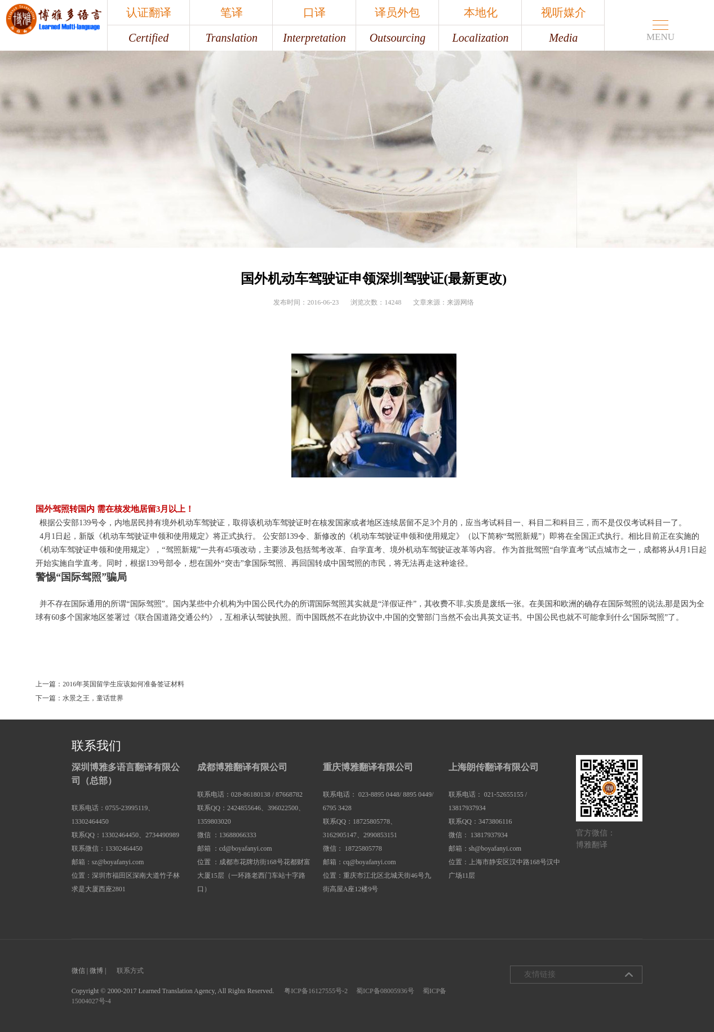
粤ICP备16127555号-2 (316, 991)
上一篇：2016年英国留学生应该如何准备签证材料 (110, 684)
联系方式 (130, 971)
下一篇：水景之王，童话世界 (79, 698)
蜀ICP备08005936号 (385, 991)
